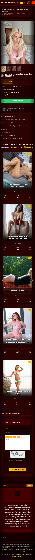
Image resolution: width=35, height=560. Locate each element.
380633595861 (17, 101)
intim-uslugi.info (7, 9)
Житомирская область (21, 9)
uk (24, 2)
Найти (30, 485)
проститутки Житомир (21, 147)
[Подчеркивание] (14, 437)
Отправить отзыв (18, 469)
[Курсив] (11, 437)
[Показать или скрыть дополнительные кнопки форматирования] (18, 437)
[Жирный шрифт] (7, 437)
